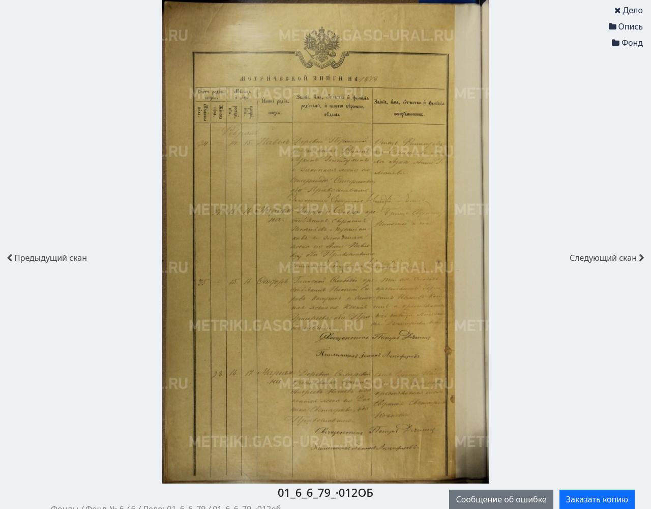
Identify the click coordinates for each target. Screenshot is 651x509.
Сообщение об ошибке (501, 499)
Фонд (627, 42)
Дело (628, 10)
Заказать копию (597, 499)
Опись (626, 26)
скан (47, 257)
